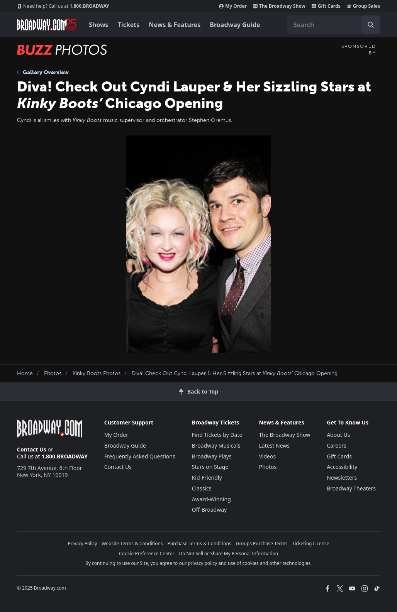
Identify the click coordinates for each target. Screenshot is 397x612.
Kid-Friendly (207, 477)
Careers (336, 445)
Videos (267, 456)
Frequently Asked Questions (139, 456)
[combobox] (333, 24)
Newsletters (342, 477)
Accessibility (342, 466)
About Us (338, 434)
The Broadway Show (279, 6)
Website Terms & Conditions (132, 543)
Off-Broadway (209, 509)
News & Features (174, 25)
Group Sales (363, 6)
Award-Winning (211, 499)
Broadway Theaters (351, 488)
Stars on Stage (210, 466)
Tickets (129, 25)
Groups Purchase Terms (262, 543)
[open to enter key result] (370, 24)
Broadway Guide (235, 25)
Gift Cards (326, 6)
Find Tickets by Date (217, 434)
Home (25, 373)
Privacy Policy (82, 543)
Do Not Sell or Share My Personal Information (228, 553)
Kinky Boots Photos (96, 373)
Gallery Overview (43, 72)
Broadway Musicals (216, 445)
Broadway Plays (212, 456)
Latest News (274, 445)
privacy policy (202, 563)
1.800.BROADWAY (63, 6)
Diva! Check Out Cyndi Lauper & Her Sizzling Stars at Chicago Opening (235, 373)
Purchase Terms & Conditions (199, 543)
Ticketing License (310, 543)
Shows (99, 25)
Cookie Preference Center (147, 553)
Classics (202, 488)
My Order (233, 6)
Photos (52, 373)
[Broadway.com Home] (46, 24)
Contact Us (31, 449)
